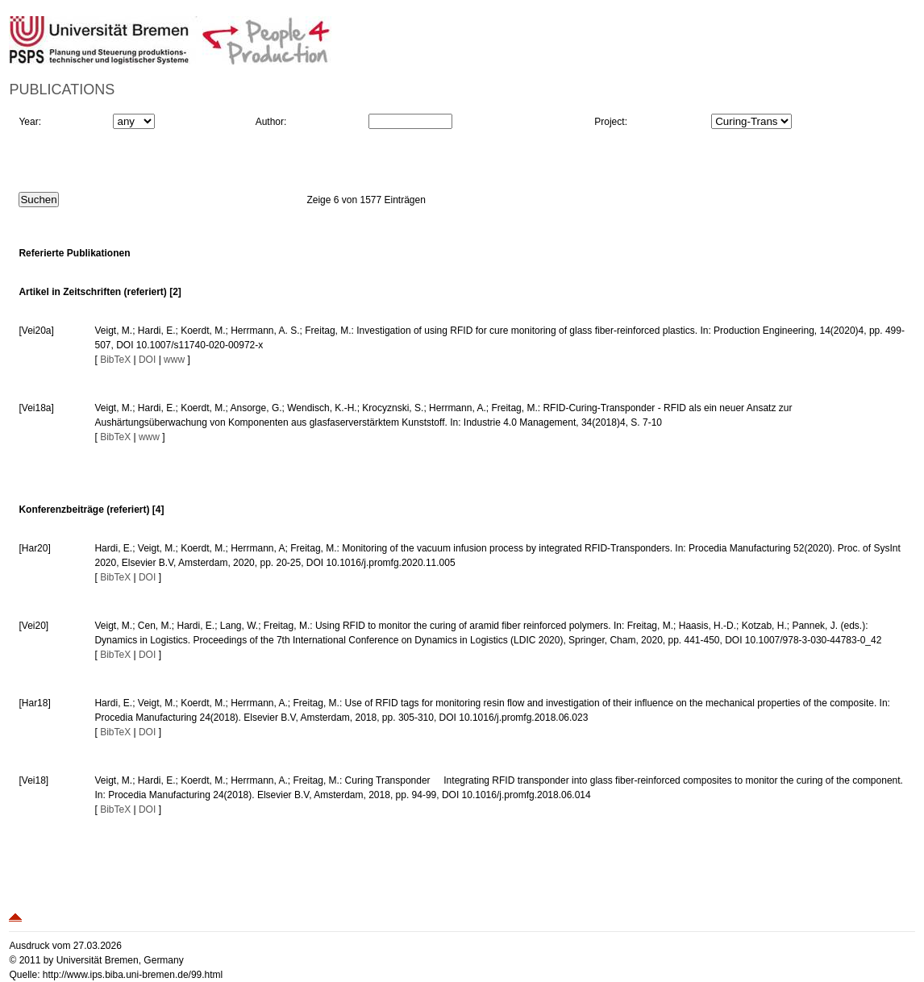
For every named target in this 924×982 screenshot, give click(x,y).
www (174, 359)
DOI (147, 359)
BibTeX (115, 359)
